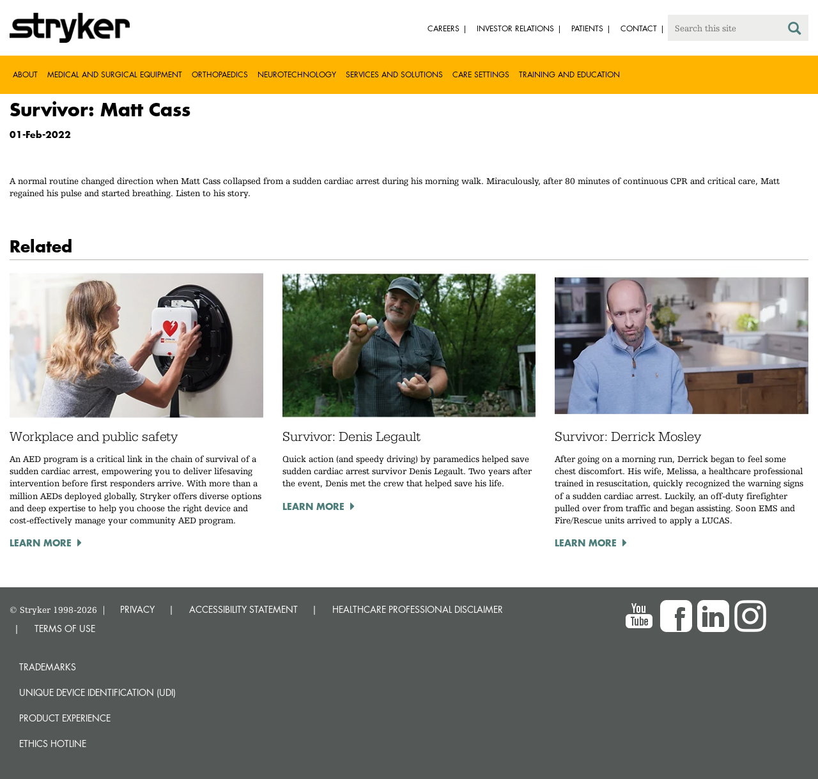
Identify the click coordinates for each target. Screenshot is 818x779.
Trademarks (47, 667)
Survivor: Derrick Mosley (628, 436)
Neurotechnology (297, 74)
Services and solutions (394, 74)
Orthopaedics (220, 74)
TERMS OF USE (65, 628)
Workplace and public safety (94, 436)
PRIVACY (137, 609)
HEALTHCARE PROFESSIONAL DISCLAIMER (417, 609)
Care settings (480, 74)
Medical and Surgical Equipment (114, 74)
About (25, 74)
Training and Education (569, 74)
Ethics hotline (52, 743)
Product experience (65, 718)
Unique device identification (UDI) (97, 692)
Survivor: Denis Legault (351, 436)
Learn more (41, 542)
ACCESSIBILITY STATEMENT (243, 609)
